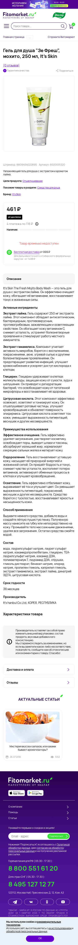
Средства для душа (48, 187)
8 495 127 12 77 (31, 884)
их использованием (60, 928)
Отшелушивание (33, 181)
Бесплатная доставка (27, 252)
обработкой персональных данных (26, 931)
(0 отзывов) (11, 65)
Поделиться (64, 70)
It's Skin (16, 194)
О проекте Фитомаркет (61, 37)
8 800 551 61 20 (33, 868)
